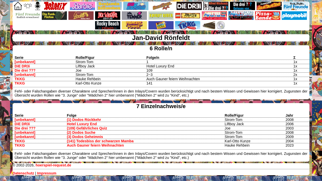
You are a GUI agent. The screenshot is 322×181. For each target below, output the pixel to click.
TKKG (20, 79)
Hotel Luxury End (82, 124)
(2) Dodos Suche (81, 132)
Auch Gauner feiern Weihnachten (95, 145)
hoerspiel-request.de (53, 165)
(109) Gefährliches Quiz (87, 128)
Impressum (46, 173)
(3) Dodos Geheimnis (85, 137)
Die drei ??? (25, 70)
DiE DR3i (22, 66)
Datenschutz (23, 173)
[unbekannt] (25, 62)
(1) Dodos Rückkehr (84, 120)
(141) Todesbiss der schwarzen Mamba (100, 141)
